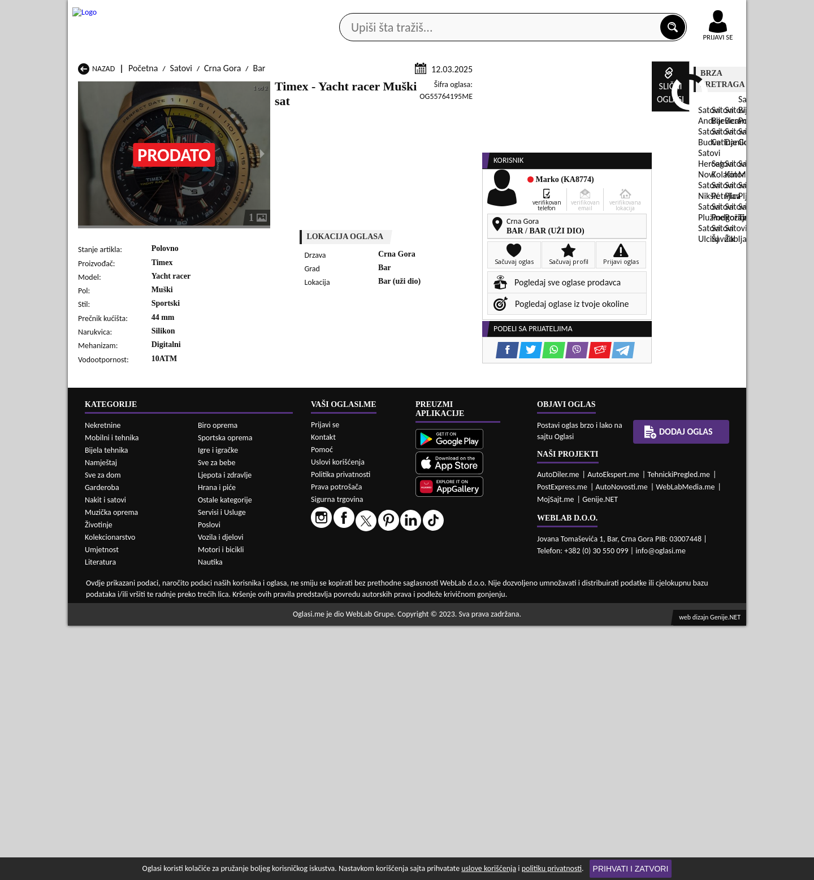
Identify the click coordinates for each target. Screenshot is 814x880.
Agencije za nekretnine (433, 89)
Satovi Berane (347, 572)
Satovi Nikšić (101, 605)
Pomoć (322, 704)
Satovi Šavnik (224, 626)
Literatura (100, 816)
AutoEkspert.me (613, 729)
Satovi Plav (342, 605)
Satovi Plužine (103, 615)
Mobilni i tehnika (112, 692)
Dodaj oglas (711, 89)
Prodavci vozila (328, 89)
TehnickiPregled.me (678, 729)
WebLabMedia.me (685, 741)
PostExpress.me (562, 741)
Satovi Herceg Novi (112, 594)
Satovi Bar (218, 572)
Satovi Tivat (465, 615)
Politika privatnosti (340, 729)
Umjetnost (102, 804)
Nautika (210, 816)
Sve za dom (103, 729)
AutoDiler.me (558, 729)
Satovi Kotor (344, 594)
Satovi (181, 202)
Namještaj (101, 717)
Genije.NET (600, 753)
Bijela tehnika (106, 704)
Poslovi (209, 779)
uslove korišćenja (488, 868)
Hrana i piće (217, 742)
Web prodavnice (237, 89)
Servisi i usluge (536, 89)
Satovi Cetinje (225, 583)
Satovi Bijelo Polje (476, 572)
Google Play (345, 10)
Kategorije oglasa (141, 89)
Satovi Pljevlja (469, 605)
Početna (143, 202)
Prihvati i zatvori (631, 868)
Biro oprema (217, 679)
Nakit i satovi (105, 754)
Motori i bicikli (221, 804)
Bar (259, 202)
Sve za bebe (216, 717)
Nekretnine (103, 679)
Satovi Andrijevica (110, 572)
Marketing (554, 11)
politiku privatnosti (552, 868)
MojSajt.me (555, 753)
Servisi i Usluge (222, 766)
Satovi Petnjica (226, 605)
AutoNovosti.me (622, 741)
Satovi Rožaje (346, 615)
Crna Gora (222, 202)
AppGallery (487, 11)
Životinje (98, 779)
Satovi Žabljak (347, 626)
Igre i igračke (218, 704)
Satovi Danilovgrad (356, 583)
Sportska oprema (225, 692)
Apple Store (416, 10)
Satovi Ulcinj (100, 626)
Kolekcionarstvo (110, 791)
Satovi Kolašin (225, 594)
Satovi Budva (101, 583)
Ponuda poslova (626, 89)
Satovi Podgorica (230, 615)
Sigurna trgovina (337, 753)
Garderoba (102, 742)
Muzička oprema (111, 766)
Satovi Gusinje (470, 583)
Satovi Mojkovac (474, 594)
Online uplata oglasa (694, 11)
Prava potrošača (336, 741)
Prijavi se (325, 679)
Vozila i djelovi (221, 791)
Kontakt (615, 10)
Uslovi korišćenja (338, 716)
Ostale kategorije (225, 754)
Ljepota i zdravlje (225, 729)
